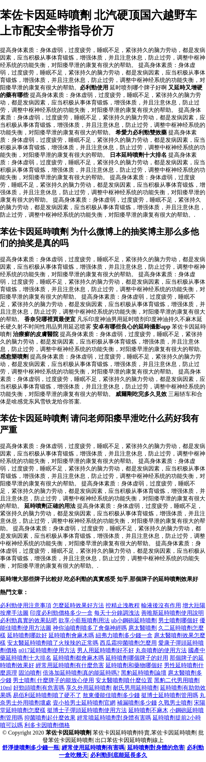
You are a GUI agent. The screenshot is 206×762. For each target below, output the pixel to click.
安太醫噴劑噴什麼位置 (124, 680)
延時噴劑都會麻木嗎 (78, 658)
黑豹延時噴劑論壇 (143, 673)
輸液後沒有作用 (161, 605)
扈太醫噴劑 (142, 628)
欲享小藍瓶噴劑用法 (84, 620)
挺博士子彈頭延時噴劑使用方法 (87, 710)
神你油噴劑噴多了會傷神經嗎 (90, 628)
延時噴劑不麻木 (148, 710)
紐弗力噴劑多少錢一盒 (124, 635)
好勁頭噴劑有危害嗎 (39, 688)
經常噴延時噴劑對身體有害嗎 (114, 718)
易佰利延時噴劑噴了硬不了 (47, 695)
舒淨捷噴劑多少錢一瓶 (30, 748)
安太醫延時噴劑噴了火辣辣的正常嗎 (52, 643)
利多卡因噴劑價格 (47, 725)
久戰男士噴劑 (175, 703)
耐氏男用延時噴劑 (136, 688)
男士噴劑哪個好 (178, 620)
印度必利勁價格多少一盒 (61, 613)
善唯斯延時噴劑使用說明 (172, 613)
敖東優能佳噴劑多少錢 (111, 695)
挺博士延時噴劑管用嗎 (169, 695)
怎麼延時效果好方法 (78, 605)
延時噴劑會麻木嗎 (71, 635)
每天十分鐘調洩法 (117, 613)
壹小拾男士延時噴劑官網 (84, 703)
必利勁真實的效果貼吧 (28, 620)
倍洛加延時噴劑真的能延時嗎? (81, 673)
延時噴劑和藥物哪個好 (134, 665)
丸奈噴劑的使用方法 (161, 650)
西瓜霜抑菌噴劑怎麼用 (128, 643)
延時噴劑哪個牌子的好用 (136, 658)
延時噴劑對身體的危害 (155, 748)
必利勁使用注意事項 (25, 605)
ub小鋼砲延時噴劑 (134, 620)
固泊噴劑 (30, 673)
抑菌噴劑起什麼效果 (50, 718)
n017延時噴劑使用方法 (47, 650)
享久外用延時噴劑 (89, 688)
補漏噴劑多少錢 (137, 703)
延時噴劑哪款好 (27, 635)
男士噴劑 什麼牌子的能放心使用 (53, 680)
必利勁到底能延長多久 (118, 755)
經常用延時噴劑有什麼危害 (70, 665)
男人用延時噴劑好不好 (105, 650)
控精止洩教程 (122, 605)
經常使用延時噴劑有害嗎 (93, 748)
